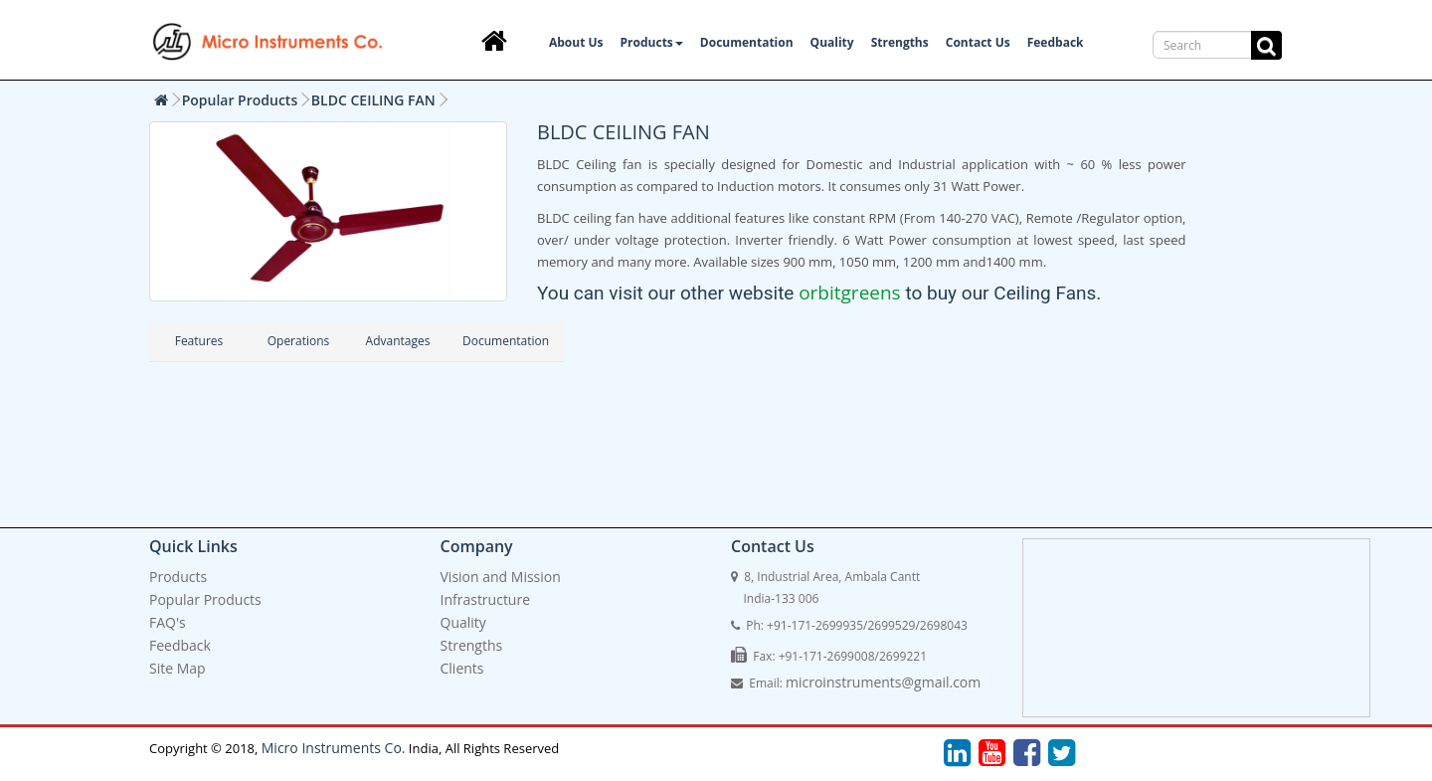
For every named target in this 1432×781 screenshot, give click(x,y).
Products (652, 42)
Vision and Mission (501, 576)
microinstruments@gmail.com (883, 682)
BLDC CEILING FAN (373, 100)
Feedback (1055, 42)
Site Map (177, 668)
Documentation (747, 42)
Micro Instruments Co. (334, 747)
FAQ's (167, 622)
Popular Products (240, 100)
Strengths (900, 42)
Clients (462, 668)
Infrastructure (486, 599)
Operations (299, 340)
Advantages (398, 340)
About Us (576, 42)
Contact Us (978, 42)
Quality (832, 42)
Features (199, 340)
